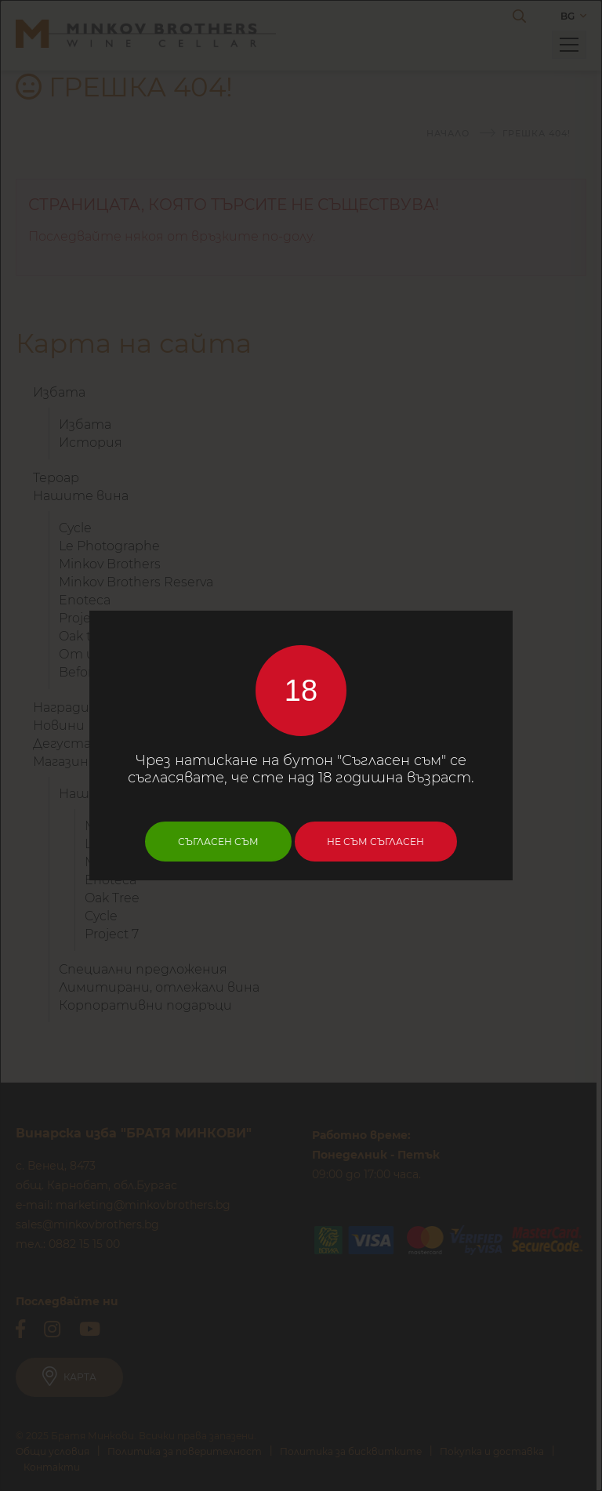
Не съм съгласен (376, 841)
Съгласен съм (218, 841)
